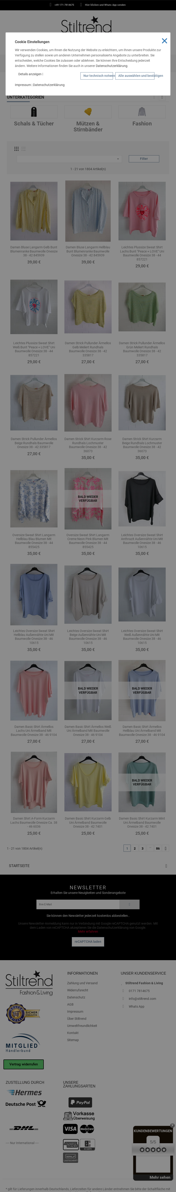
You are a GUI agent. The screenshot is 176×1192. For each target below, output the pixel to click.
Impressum (23, 85)
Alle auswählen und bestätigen (136, 76)
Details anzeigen (30, 74)
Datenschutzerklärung (111, 66)
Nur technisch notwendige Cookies (98, 76)
